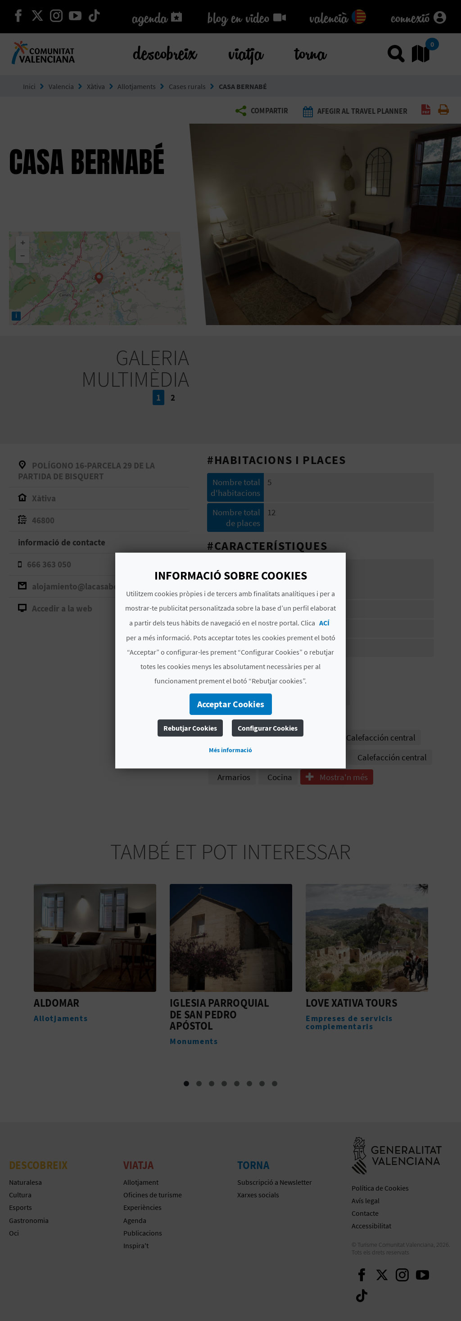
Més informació (230, 750)
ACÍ (324, 622)
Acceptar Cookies (230, 704)
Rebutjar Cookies (190, 727)
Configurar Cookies (268, 727)
